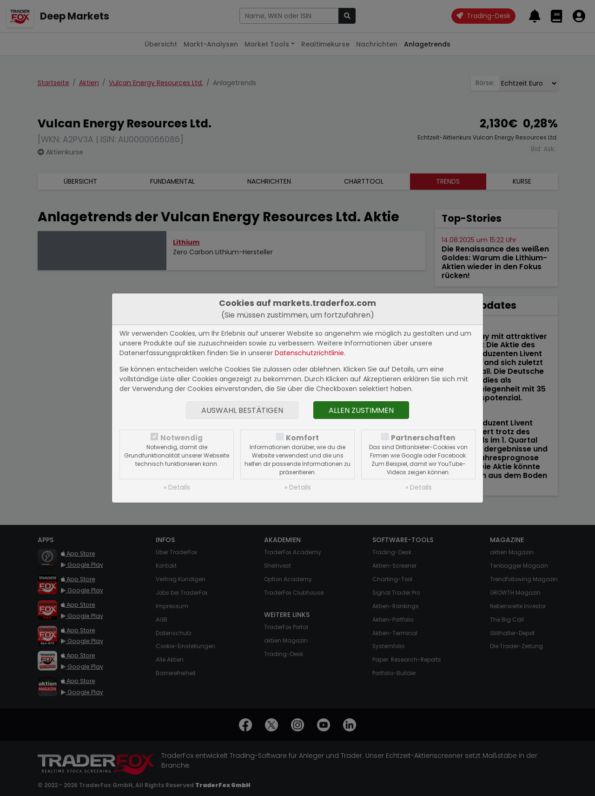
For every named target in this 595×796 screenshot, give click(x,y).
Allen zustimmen (361, 410)
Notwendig (181, 438)
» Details (177, 487)
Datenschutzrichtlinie (309, 353)
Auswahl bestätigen (242, 410)
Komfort (302, 438)
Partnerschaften (423, 438)
